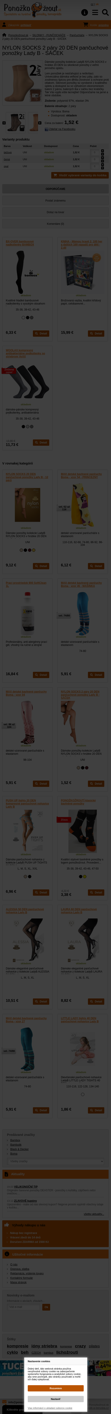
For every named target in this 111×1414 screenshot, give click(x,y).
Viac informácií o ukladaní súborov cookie (50, 1408)
